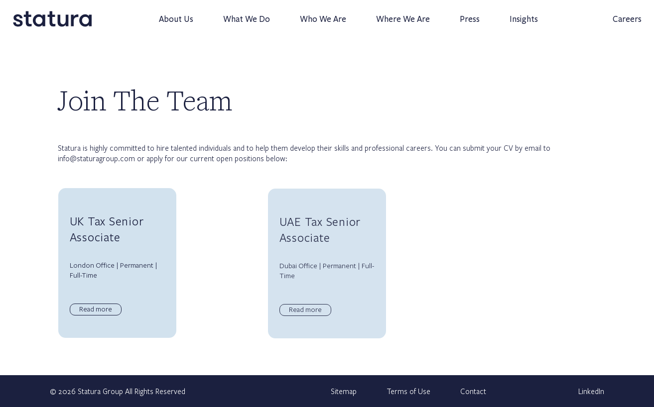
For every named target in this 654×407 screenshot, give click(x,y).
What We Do (241, 23)
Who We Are (318, 23)
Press (465, 23)
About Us (171, 23)
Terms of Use (408, 391)
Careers (622, 23)
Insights (519, 23)
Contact (473, 391)
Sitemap (344, 391)
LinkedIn (591, 391)
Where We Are (398, 23)
